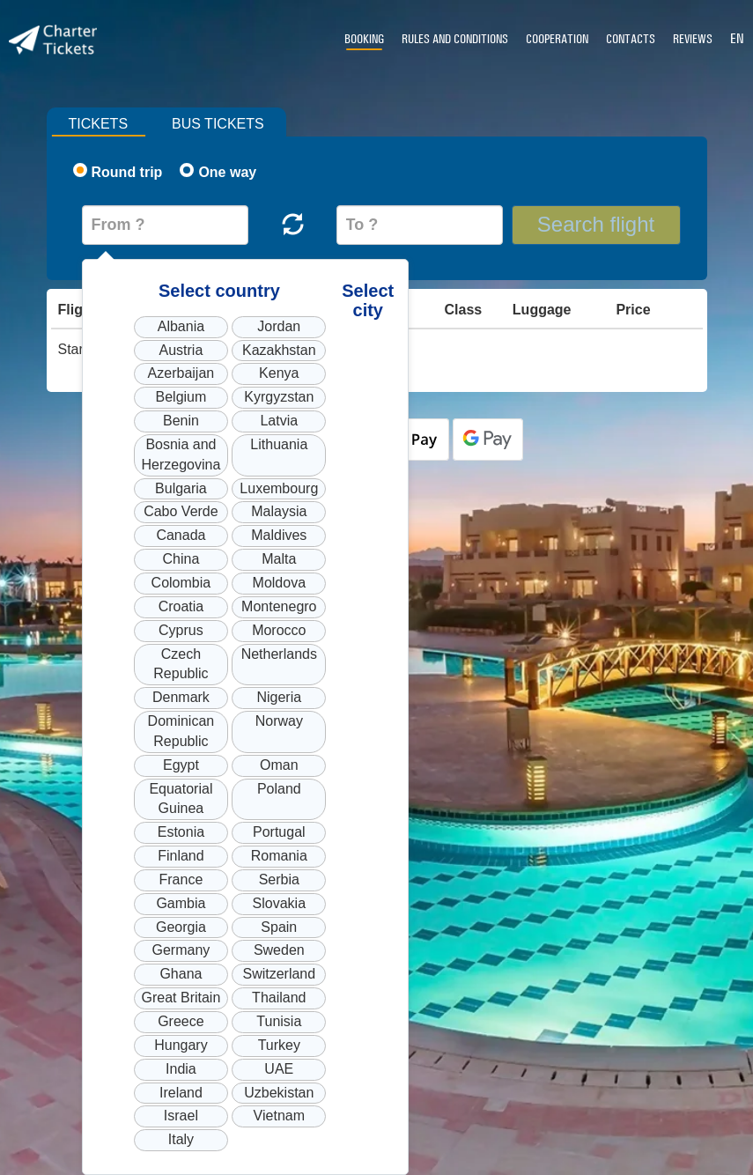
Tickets (99, 123)
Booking (364, 39)
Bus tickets (218, 123)
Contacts (630, 39)
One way (218, 171)
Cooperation (557, 39)
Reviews (692, 39)
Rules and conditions (455, 39)
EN (737, 38)
